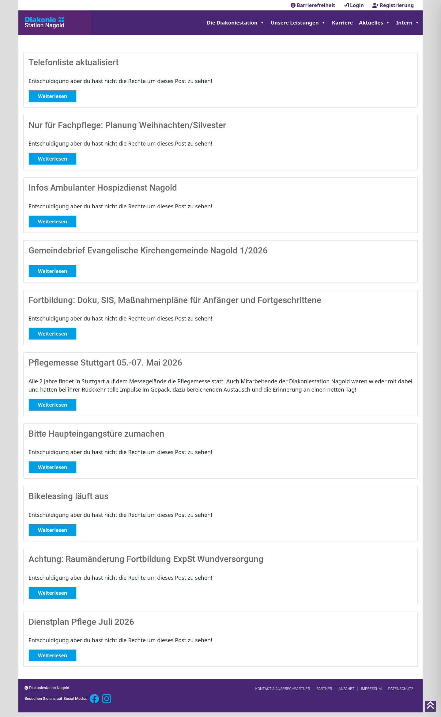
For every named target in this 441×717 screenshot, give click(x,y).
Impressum (371, 689)
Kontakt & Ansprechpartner (282, 689)
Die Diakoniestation (235, 22)
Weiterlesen (52, 96)
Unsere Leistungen (298, 22)
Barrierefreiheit (314, 5)
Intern (408, 22)
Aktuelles (374, 22)
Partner (324, 689)
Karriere (342, 22)
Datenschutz (400, 689)
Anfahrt (346, 689)
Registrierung (393, 5)
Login (354, 5)
